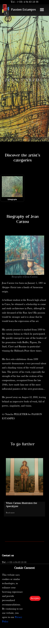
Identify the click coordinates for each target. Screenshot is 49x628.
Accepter (35, 598)
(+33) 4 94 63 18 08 (27, 2)
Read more (10, 513)
